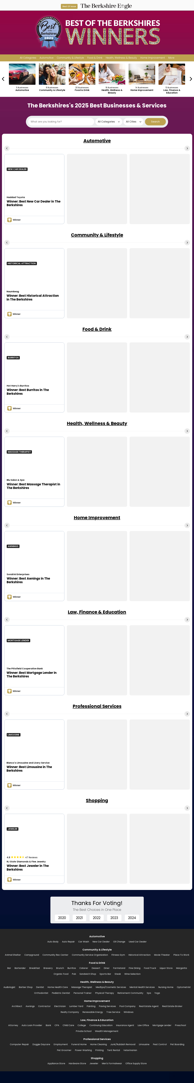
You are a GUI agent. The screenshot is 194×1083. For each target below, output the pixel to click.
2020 (62, 918)
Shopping (97, 800)
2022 (96, 918)
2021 (79, 918)
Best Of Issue (69, 6)
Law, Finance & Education (97, 612)
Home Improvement (97, 517)
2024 (132, 918)
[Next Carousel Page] (190, 79)
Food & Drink (97, 329)
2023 (114, 918)
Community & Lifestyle (97, 235)
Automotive (97, 141)
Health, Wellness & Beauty (97, 423)
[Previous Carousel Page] (3, 79)
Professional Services (97, 706)
